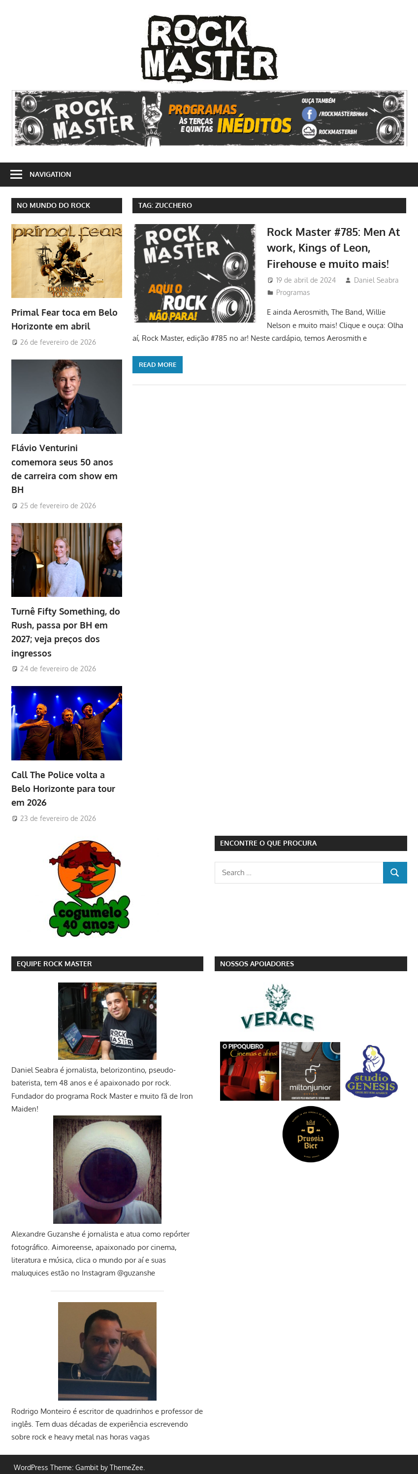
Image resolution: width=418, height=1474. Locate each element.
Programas (293, 292)
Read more (157, 364)
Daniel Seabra (376, 280)
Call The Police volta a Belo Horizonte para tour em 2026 (63, 783)
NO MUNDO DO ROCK (53, 205)
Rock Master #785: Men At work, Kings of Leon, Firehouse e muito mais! (333, 247)
